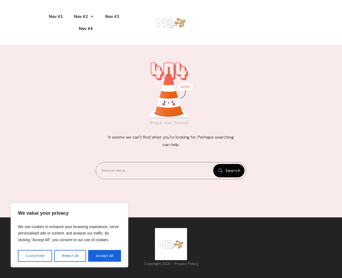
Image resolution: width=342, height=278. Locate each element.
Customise (35, 255)
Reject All (70, 255)
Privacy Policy (186, 263)
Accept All (104, 255)
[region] (69, 235)
